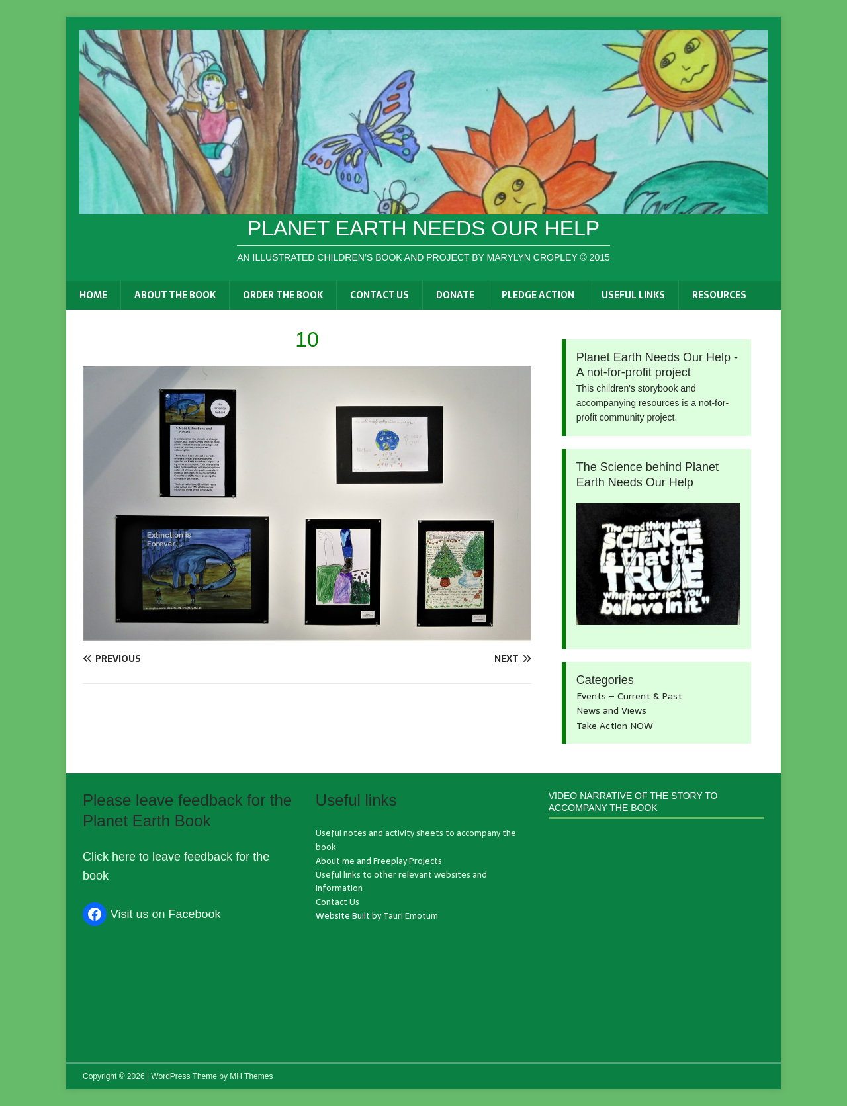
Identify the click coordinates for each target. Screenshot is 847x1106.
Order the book (283, 295)
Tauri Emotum (410, 916)
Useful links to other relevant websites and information (401, 882)
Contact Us (379, 295)
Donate (455, 295)
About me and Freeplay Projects (379, 861)
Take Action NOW (614, 725)
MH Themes (251, 1076)
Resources (719, 295)
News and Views (611, 710)
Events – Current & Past (629, 696)
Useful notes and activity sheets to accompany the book (416, 840)
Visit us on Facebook (166, 914)
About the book (175, 295)
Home (93, 295)
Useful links (633, 295)
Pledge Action (538, 295)
